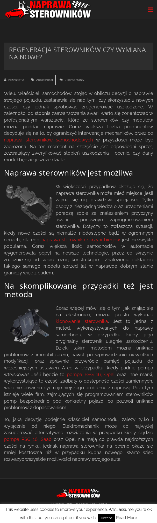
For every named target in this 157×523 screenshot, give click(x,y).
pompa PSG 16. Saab (28, 439)
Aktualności (44, 80)
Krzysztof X (14, 80)
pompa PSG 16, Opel (91, 374)
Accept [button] (106, 518)
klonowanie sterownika (82, 321)
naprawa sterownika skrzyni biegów (80, 239)
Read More (126, 517)
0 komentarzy (72, 80)
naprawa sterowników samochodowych (48, 139)
